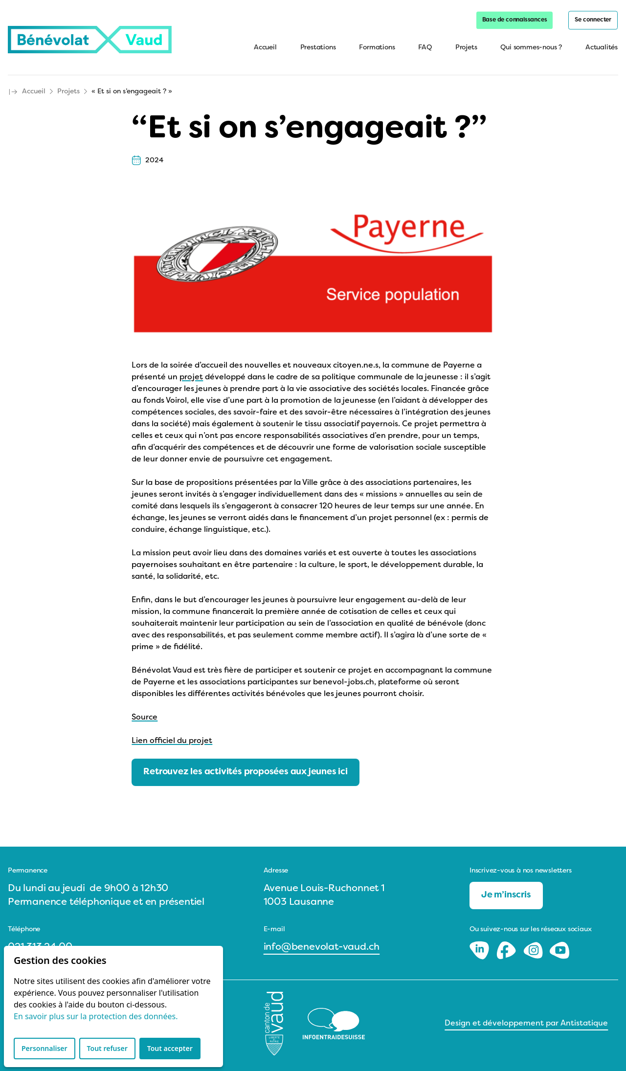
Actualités (602, 48)
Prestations (318, 48)
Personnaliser (44, 1048)
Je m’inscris (506, 891)
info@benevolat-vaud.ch (322, 943)
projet (191, 373)
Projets (467, 48)
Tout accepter (170, 1048)
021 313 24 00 (40, 943)
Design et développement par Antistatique (526, 1020)
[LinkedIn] (481, 946)
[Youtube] (559, 946)
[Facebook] (507, 946)
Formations (377, 48)
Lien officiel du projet (172, 737)
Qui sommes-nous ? (531, 48)
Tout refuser (107, 1048)
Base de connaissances (515, 21)
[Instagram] (534, 946)
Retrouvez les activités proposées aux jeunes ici (245, 768)
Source (144, 714)
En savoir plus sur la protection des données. (96, 1016)
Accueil (265, 48)
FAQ (425, 48)
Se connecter (593, 21)
